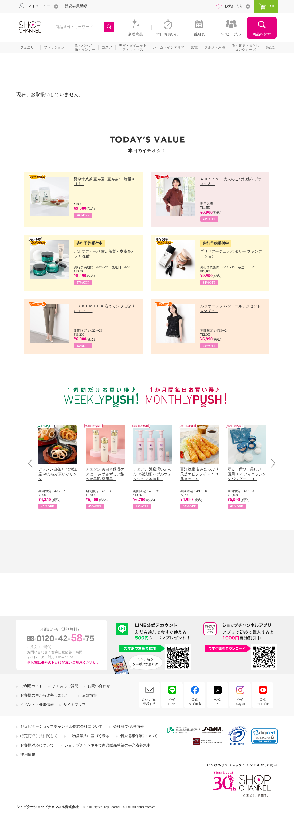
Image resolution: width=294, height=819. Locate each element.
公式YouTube (263, 701)
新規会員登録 (76, 6)
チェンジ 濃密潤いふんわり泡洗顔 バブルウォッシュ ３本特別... (152, 474)
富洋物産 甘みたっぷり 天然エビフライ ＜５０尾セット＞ (199, 474)
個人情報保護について (139, 736)
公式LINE (171, 701)
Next (271, 463)
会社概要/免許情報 (128, 727)
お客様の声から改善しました (44, 695)
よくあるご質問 (65, 686)
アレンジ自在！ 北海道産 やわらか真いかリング (57, 474)
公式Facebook (195, 701)
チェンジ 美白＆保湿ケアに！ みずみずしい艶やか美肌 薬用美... (105, 474)
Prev (32, 463)
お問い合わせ (99, 686)
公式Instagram (240, 701)
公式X (217, 701)
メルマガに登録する (149, 701)
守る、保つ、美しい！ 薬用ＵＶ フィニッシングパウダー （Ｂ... (247, 474)
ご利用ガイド (31, 686)
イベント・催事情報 (37, 705)
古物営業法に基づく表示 (88, 736)
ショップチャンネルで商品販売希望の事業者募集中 (108, 745)
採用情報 (27, 755)
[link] (264, 736)
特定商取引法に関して (39, 736)
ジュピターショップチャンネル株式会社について (61, 727)
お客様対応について (37, 745)
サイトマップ (74, 705)
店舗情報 (89, 695)
